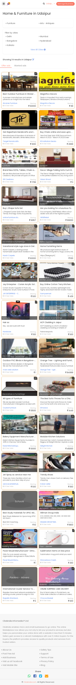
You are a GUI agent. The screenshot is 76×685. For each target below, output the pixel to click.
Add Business (9, 657)
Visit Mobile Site (10, 665)
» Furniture (10, 23)
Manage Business (65, 3)
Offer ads (5, 65)
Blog (43, 665)
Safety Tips (46, 649)
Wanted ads (20, 65)
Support (45, 653)
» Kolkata (10, 45)
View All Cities (38, 49)
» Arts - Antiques (46, 23)
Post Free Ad (9, 653)
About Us (7, 649)
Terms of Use (47, 657)
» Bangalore (11, 40)
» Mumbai (43, 36)
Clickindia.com (30, 682)
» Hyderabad (45, 40)
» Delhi (9, 36)
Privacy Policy (47, 661)
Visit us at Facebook (12, 661)
